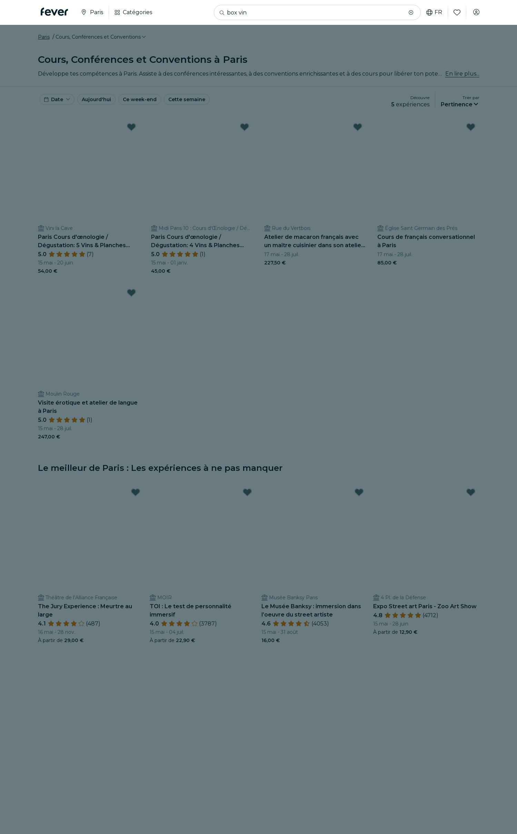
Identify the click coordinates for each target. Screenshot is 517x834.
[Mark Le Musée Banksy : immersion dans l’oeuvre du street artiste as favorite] (359, 501)
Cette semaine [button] (210, 107)
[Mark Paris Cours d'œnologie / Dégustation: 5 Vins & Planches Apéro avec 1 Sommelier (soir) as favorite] (131, 136)
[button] (407, 12)
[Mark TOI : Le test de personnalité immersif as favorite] (247, 501)
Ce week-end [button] (155, 107)
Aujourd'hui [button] (105, 107)
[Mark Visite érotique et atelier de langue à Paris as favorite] (131, 301)
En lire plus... (462, 79)
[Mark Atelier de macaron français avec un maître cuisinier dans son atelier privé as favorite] (357, 136)
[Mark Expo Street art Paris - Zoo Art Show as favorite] (470, 501)
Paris (44, 42)
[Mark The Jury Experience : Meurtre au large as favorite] (135, 501)
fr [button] (431, 12)
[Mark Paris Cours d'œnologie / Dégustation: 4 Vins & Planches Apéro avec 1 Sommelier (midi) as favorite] (244, 136)
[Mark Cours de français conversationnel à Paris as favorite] (470, 136)
